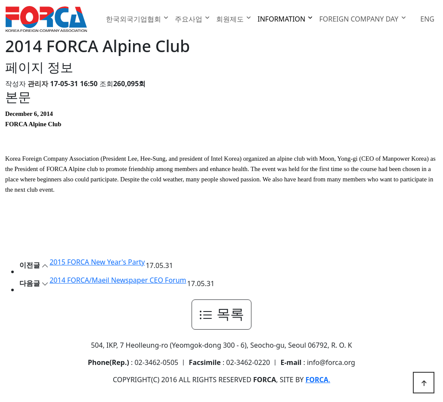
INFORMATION (282, 19)
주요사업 (189, 19)
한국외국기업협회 (134, 19)
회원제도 (230, 19)
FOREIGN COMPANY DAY (359, 19)
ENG (427, 19)
